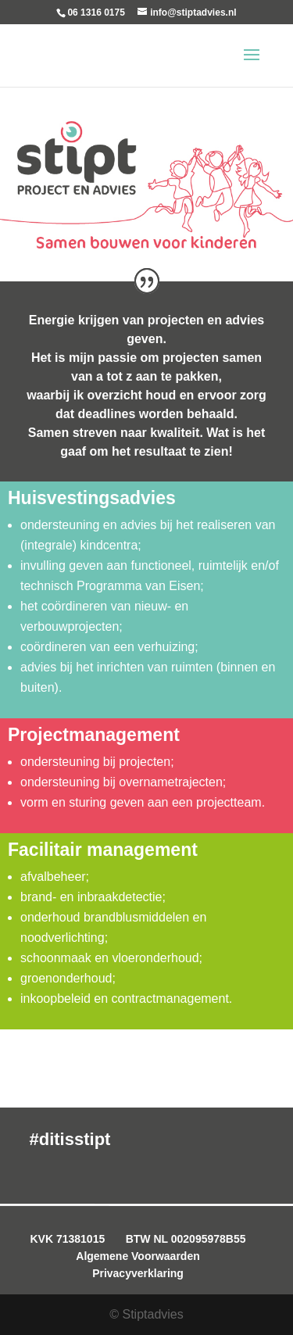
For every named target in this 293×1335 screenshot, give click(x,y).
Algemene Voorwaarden (137, 1256)
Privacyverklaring (138, 1273)
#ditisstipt (70, 1139)
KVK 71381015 (67, 1239)
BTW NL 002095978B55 (186, 1239)
